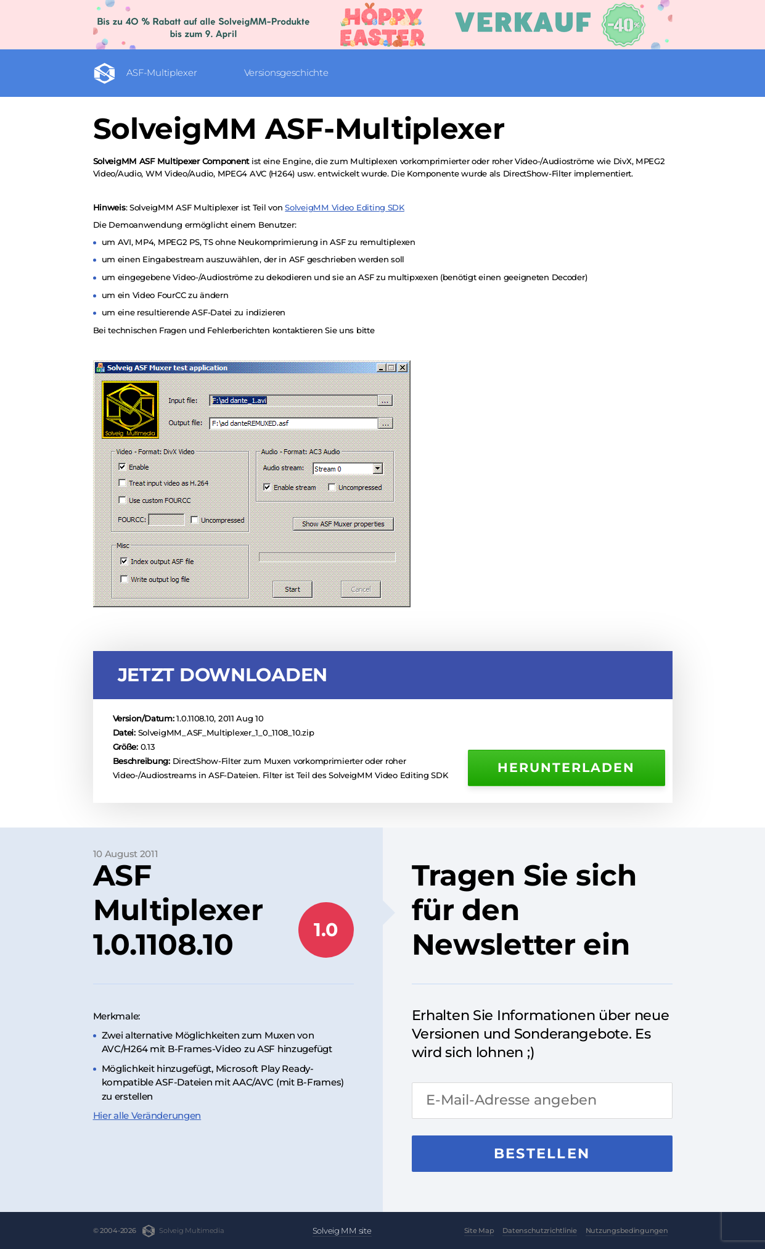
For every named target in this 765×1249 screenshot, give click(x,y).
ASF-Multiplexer (161, 72)
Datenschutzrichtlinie (539, 1230)
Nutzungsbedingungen (627, 1230)
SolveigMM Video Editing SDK (344, 207)
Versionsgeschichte (286, 72)
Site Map (479, 1230)
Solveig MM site (342, 1230)
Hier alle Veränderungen (147, 1115)
